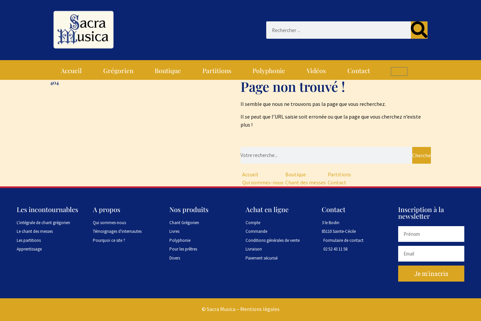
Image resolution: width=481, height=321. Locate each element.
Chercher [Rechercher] (421, 155)
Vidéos (316, 70)
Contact (358, 70)
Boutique (168, 70)
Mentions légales (260, 309)
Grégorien (118, 70)
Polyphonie (269, 70)
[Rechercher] (419, 30)
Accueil (71, 70)
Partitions (216, 70)
